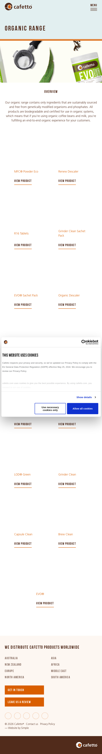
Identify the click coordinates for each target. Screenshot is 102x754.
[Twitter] (17, 715)
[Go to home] (18, 6)
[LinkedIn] (26, 715)
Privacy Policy (47, 724)
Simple (25, 728)
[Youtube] (44, 715)
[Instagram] (35, 715)
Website (12, 728)
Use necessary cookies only (50, 408)
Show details (84, 397)
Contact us (32, 724)
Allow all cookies (83, 408)
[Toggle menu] (94, 7)
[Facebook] (8, 715)
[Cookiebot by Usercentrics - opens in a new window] (83, 342)
